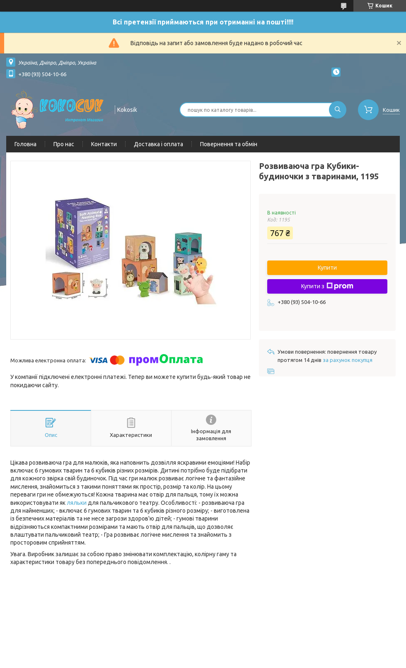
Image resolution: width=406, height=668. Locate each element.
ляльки (77, 502)
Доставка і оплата (158, 144)
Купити (327, 267)
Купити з (327, 286)
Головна (25, 144)
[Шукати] (337, 109)
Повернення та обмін (228, 144)
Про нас (63, 144)
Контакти (104, 144)
